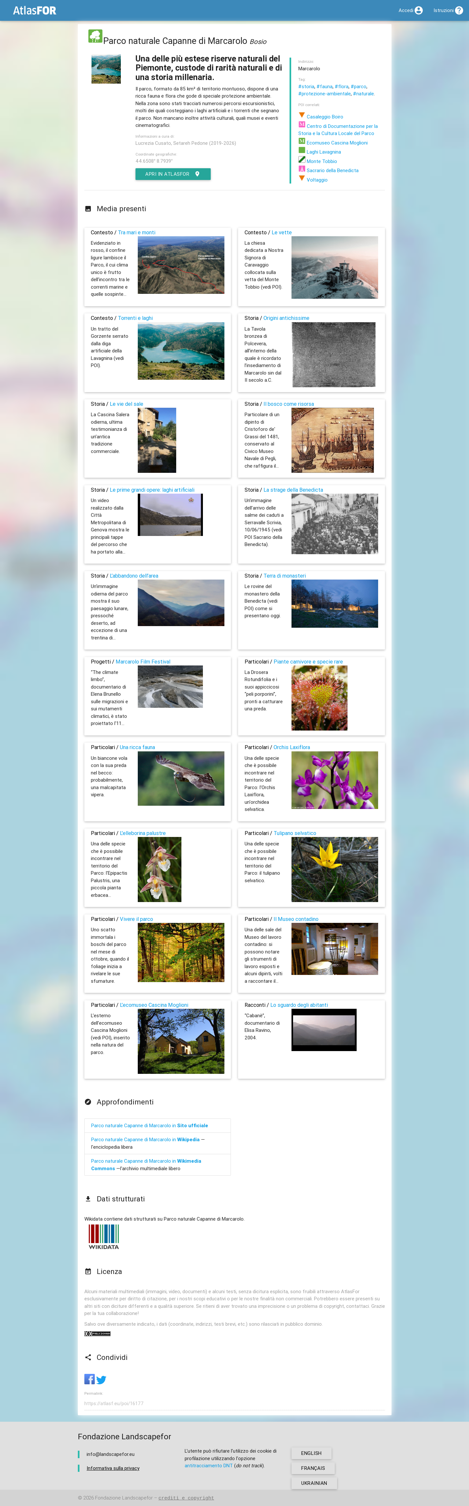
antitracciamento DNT (209, 1465)
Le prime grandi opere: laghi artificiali (152, 489)
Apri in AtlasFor (173, 174)
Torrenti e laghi (135, 318)
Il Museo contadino (296, 919)
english (311, 1453)
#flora (341, 86)
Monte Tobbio (317, 161)
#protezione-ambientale (324, 93)
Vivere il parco (136, 919)
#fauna (325, 86)
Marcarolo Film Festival (143, 661)
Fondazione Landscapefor (124, 1498)
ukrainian (314, 1483)
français (313, 1468)
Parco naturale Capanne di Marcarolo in (149, 1125)
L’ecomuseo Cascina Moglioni (154, 1004)
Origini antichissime (286, 318)
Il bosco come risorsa (288, 403)
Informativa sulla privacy (113, 1468)
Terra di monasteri (284, 575)
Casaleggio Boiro (320, 117)
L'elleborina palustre (143, 833)
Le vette (282, 232)
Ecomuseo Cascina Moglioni (333, 143)
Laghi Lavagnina (319, 152)
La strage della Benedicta (293, 489)
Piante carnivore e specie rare (308, 661)
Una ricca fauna (137, 747)
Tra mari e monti (136, 232)
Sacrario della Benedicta (328, 170)
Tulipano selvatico (295, 833)
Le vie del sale (126, 403)
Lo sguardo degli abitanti (299, 1004)
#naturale (363, 93)
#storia (306, 86)
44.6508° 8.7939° (154, 161)
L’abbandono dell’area (134, 575)
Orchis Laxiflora (292, 747)
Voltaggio (313, 180)
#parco (358, 86)
